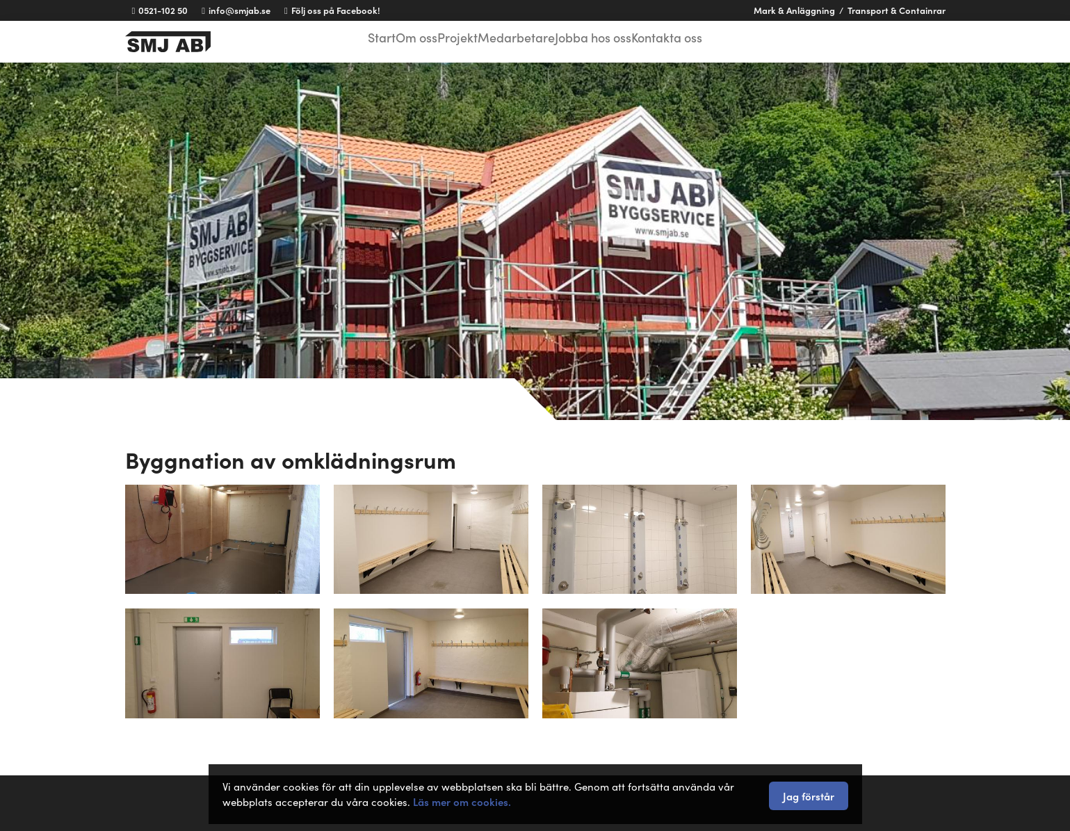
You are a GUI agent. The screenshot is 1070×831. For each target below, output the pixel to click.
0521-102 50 (160, 10)
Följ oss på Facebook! (332, 10)
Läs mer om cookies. (462, 801)
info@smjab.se (236, 10)
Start (361, 40)
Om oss (408, 40)
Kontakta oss (690, 40)
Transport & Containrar (897, 10)
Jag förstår (808, 796)
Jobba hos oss (608, 40)
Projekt (460, 40)
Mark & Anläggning (794, 10)
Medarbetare (526, 40)
